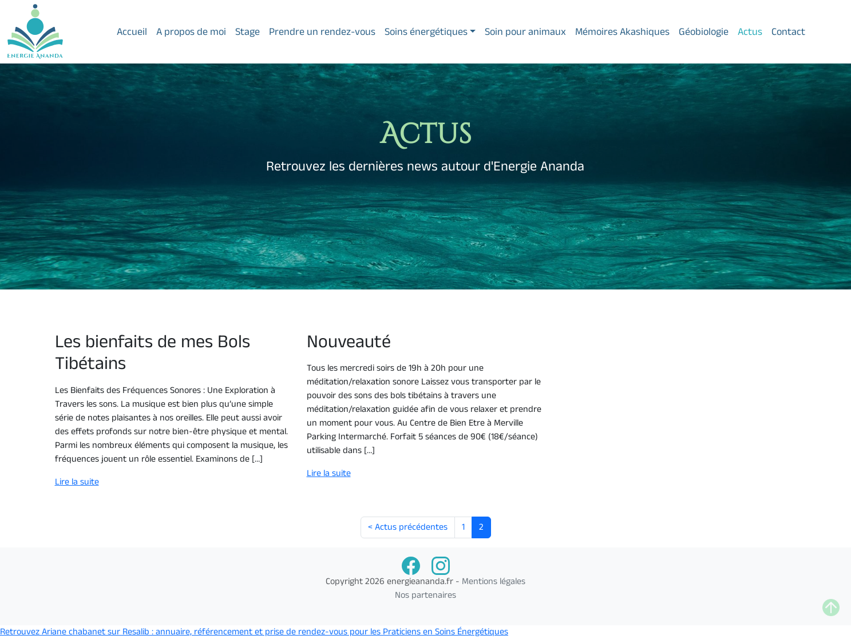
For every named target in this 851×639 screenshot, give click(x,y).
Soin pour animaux (525, 32)
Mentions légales (493, 581)
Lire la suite (77, 482)
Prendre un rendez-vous (322, 32)
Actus (750, 32)
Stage (247, 32)
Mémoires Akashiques (622, 32)
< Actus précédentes (408, 527)
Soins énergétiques (426, 32)
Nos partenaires (425, 595)
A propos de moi (191, 32)
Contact (788, 32)
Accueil (132, 32)
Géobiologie (704, 32)
